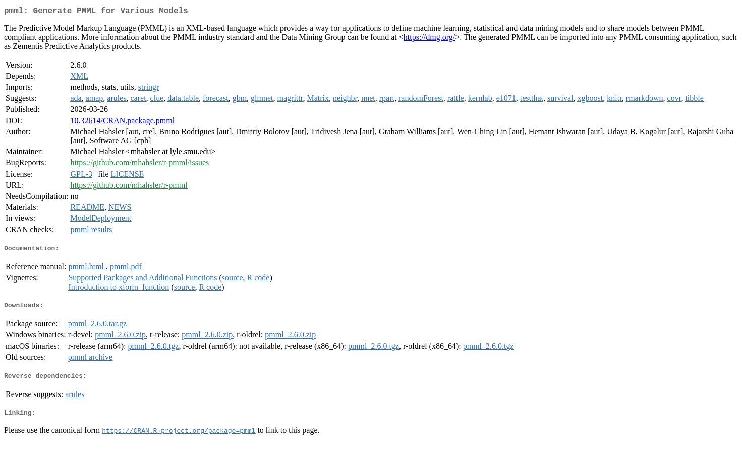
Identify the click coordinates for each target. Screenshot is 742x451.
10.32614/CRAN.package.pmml (122, 122)
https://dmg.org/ (429, 39)
